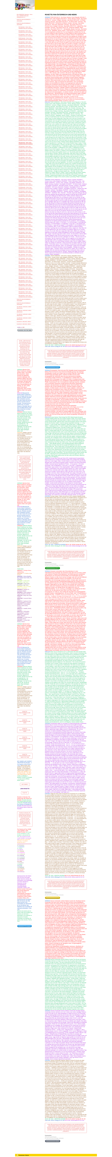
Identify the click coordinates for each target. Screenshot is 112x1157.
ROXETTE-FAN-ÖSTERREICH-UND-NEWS (24, 713)
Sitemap (27, 1155)
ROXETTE (25, 792)
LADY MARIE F (24, 784)
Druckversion (21, 1155)
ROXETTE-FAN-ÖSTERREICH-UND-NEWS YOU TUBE (24, 756)
